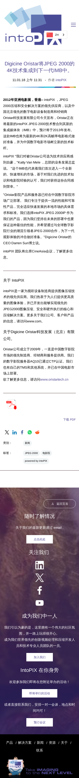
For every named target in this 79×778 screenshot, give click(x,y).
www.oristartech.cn (54, 355)
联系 (39, 726)
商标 (28, 770)
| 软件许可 (50, 770)
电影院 (46, 428)
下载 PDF (69, 395)
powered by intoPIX (36, 436)
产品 (9, 718)
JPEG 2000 (31, 428)
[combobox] (55, 35)
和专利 (37, 770)
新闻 (27, 418)
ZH (53, 34)
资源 (52, 718)
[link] (7, 408)
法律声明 (54, 764)
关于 (64, 718)
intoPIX (61, 56)
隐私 (67, 764)
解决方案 (25, 718)
